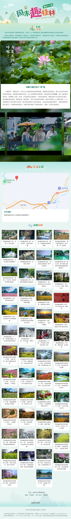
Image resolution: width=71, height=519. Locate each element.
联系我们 (38, 510)
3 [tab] (28, 159)
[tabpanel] (35, 133)
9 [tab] (45, 159)
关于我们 (27, 510)
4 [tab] (31, 159)
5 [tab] (34, 159)
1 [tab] (23, 159)
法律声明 (43, 510)
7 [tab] (40, 159)
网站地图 (33, 510)
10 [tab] (48, 159)
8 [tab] (42, 159)
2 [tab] (26, 159)
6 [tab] (37, 159)
